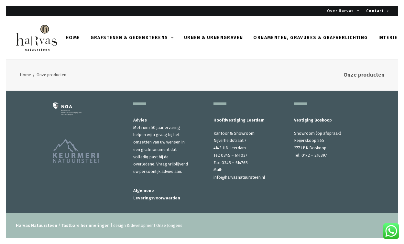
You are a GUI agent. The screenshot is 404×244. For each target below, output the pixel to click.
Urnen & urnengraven (213, 37)
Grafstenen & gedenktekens (132, 37)
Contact (377, 11)
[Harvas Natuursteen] (36, 38)
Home (73, 37)
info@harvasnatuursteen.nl (239, 177)
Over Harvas (343, 11)
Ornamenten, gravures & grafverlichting (310, 37)
